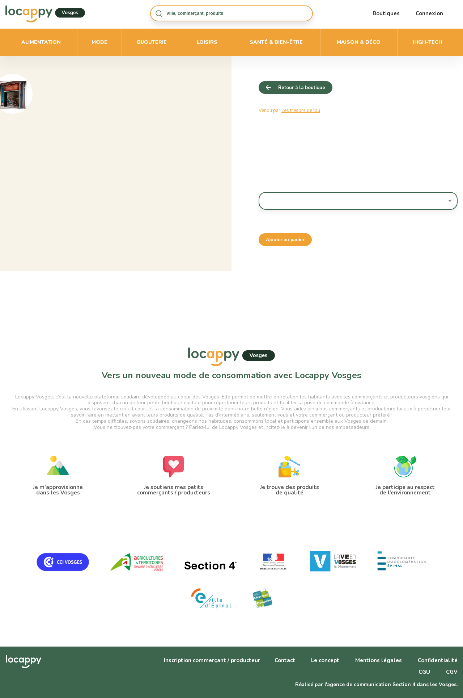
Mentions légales (378, 660)
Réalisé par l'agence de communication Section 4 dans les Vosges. (376, 684)
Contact (285, 660)
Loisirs (207, 42)
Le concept (325, 660)
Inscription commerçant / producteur (212, 660)
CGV (452, 672)
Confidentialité (438, 660)
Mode (99, 42)
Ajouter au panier (285, 239)
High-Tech (427, 42)
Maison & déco (359, 42)
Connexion (429, 13)
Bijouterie (152, 42)
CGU (424, 672)
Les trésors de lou (300, 110)
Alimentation (41, 42)
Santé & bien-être (276, 42)
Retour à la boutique (301, 87)
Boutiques (386, 13)
